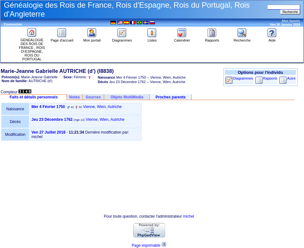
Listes (152, 38)
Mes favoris (291, 21)
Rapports (212, 38)
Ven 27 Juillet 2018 (48, 132)
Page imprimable (146, 245)
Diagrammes (122, 38)
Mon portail (92, 38)
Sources (93, 97)
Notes (74, 97)
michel (188, 216)
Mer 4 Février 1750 (48, 107)
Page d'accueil (61, 38)
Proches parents (171, 97)
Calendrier (182, 38)
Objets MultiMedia (126, 97)
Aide (272, 38)
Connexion (13, 24)
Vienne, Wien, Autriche (102, 107)
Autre (291, 78)
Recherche (241, 38)
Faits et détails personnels (34, 97)
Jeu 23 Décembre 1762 (51, 119)
